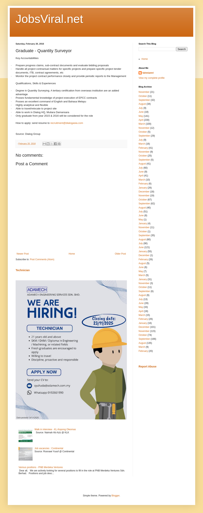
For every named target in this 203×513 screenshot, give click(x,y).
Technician (23, 270)
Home (72, 253)
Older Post (120, 253)
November (144, 92)
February (143, 148)
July (141, 108)
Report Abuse (147, 366)
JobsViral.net (49, 18)
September (144, 100)
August (142, 104)
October (143, 96)
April (141, 120)
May (141, 116)
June (141, 112)
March (142, 123)
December (144, 191)
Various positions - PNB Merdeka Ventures (41, 467)
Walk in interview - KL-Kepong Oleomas (55, 429)
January (143, 187)
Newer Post (23, 253)
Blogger (115, 495)
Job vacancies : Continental (49, 448)
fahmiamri (148, 72)
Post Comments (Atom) (42, 259)
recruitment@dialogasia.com (66, 123)
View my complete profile (152, 78)
